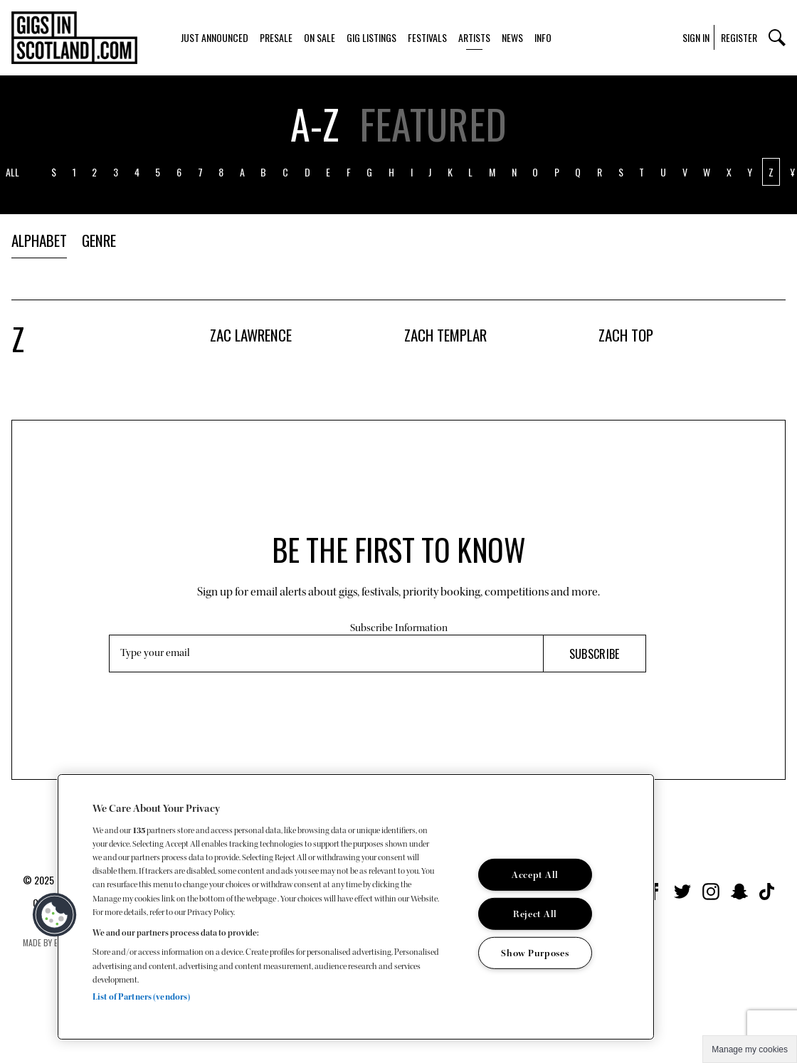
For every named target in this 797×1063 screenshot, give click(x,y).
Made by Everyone (55, 942)
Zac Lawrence (251, 335)
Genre (99, 240)
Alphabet (39, 240)
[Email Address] (326, 653)
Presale (276, 37)
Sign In (695, 37)
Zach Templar (445, 335)
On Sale (319, 37)
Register (739, 37)
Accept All (535, 875)
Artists (474, 37)
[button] (55, 915)
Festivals (427, 37)
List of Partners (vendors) (141, 997)
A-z (314, 124)
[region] (356, 906)
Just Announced (214, 37)
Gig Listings (371, 37)
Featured (433, 124)
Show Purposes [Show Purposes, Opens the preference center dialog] (535, 953)
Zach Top (625, 335)
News (512, 37)
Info (542, 37)
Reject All (535, 914)
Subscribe (594, 653)
